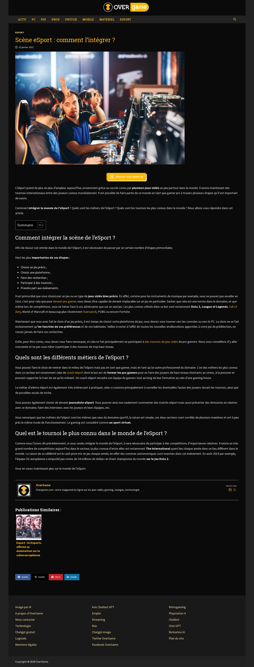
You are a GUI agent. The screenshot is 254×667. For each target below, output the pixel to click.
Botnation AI (177, 632)
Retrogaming (177, 607)
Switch (71, 19)
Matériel (106, 19)
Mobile (88, 19)
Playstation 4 (177, 613)
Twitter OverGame (103, 638)
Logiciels (20, 638)
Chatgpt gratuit (25, 632)
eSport (125, 19)
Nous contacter (25, 619)
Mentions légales (26, 645)
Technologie (23, 626)
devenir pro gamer (64, 301)
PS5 (43, 19)
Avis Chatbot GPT (103, 607)
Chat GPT (175, 626)
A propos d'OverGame (29, 613)
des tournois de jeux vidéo (161, 342)
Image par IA (23, 607)
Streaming (98, 619)
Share (23, 577)
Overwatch (90, 312)
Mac (94, 626)
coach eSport (75, 373)
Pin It (55, 577)
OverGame (43, 485)
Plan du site (176, 638)
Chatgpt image (101, 632)
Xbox (55, 19)
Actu (22, 19)
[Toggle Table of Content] (38, 225)
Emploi (96, 613)
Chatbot (174, 619)
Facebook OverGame (105, 645)
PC (33, 19)
